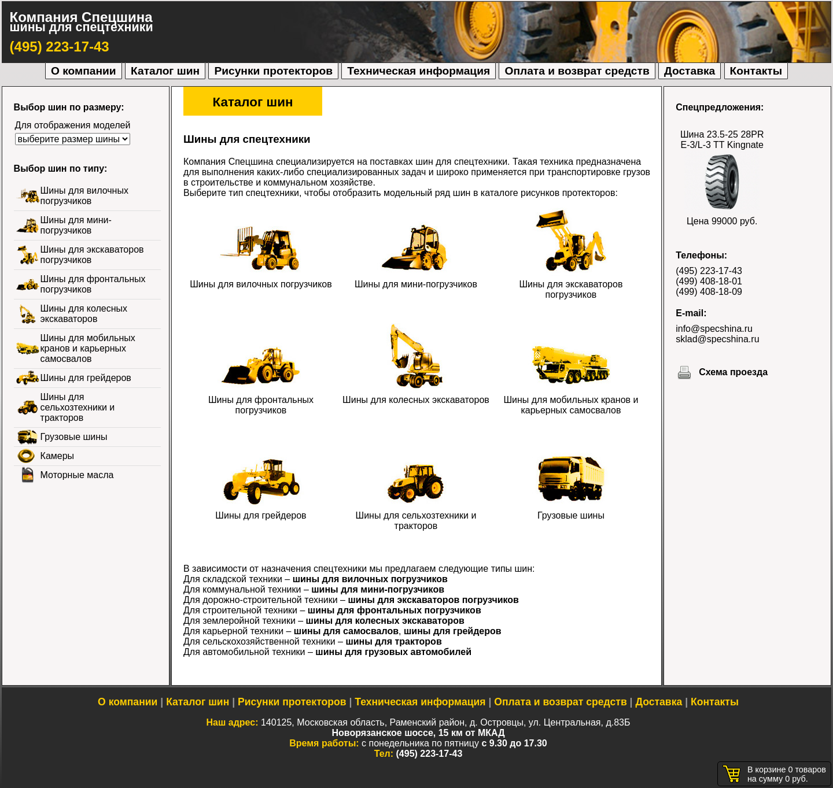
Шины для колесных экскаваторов (415, 394)
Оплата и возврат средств (576, 71)
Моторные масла (77, 475)
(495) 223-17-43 (59, 46)
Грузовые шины (571, 510)
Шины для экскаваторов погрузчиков (570, 284)
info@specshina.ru (714, 329)
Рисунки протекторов (273, 71)
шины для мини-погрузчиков (377, 589)
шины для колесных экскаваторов (385, 621)
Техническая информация (418, 71)
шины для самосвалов (346, 631)
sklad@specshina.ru (717, 339)
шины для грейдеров (453, 631)
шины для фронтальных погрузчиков (394, 610)
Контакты (756, 71)
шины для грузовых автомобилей (393, 652)
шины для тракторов (393, 641)
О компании (83, 71)
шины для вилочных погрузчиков (370, 579)
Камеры (57, 456)
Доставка (689, 71)
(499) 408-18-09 (709, 292)
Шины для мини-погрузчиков (416, 279)
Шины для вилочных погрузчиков (261, 279)
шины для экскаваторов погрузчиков (433, 600)
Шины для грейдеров (260, 510)
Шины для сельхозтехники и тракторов (416, 515)
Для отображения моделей (73, 125)
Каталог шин (165, 71)
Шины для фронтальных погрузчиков (261, 399)
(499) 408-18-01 (709, 281)
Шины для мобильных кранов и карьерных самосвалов (570, 399)
